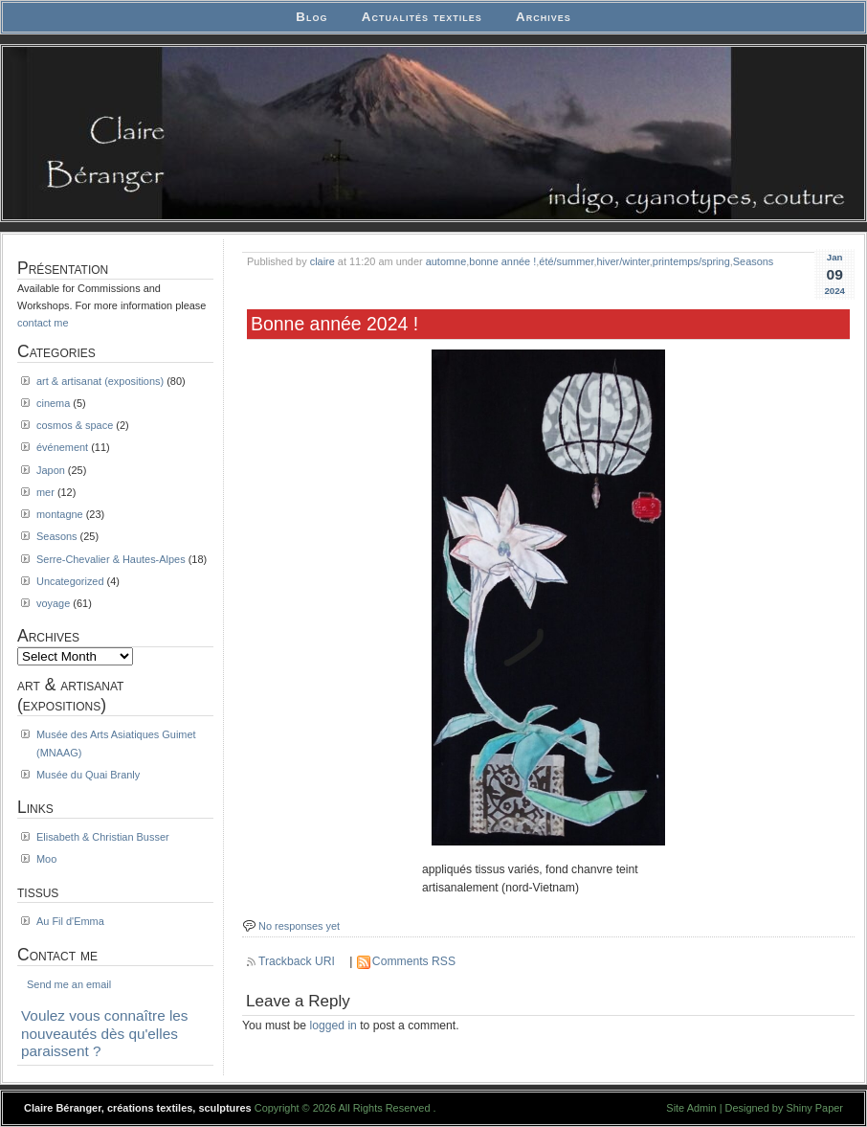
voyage (53, 603)
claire (322, 261)
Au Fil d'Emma (70, 921)
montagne (59, 514)
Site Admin (691, 1108)
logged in (333, 1025)
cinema (53, 403)
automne (446, 261)
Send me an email (69, 984)
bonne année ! (502, 261)
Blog (311, 17)
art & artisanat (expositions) (100, 381)
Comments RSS (414, 961)
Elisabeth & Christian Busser (102, 837)
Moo (46, 859)
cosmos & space (74, 425)
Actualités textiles (422, 17)
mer (45, 492)
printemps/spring (691, 261)
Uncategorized (70, 581)
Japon (50, 470)
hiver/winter (622, 261)
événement (62, 447)
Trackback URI (296, 961)
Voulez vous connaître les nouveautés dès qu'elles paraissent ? (105, 1033)
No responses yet (299, 926)
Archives (543, 17)
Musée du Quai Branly (88, 774)
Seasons (753, 261)
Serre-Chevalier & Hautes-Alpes (111, 559)
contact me (43, 322)
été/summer (566, 261)
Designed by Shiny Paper (784, 1108)
